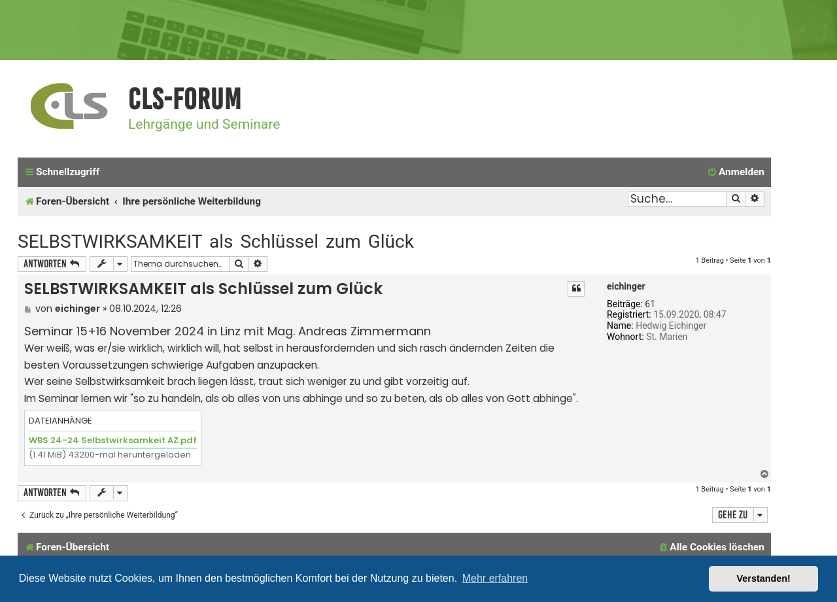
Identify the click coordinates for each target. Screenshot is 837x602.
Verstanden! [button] (764, 578)
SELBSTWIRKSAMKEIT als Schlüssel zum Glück (216, 241)
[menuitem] (735, 172)
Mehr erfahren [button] (495, 578)
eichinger (626, 286)
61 (650, 304)
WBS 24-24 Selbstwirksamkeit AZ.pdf (113, 440)
